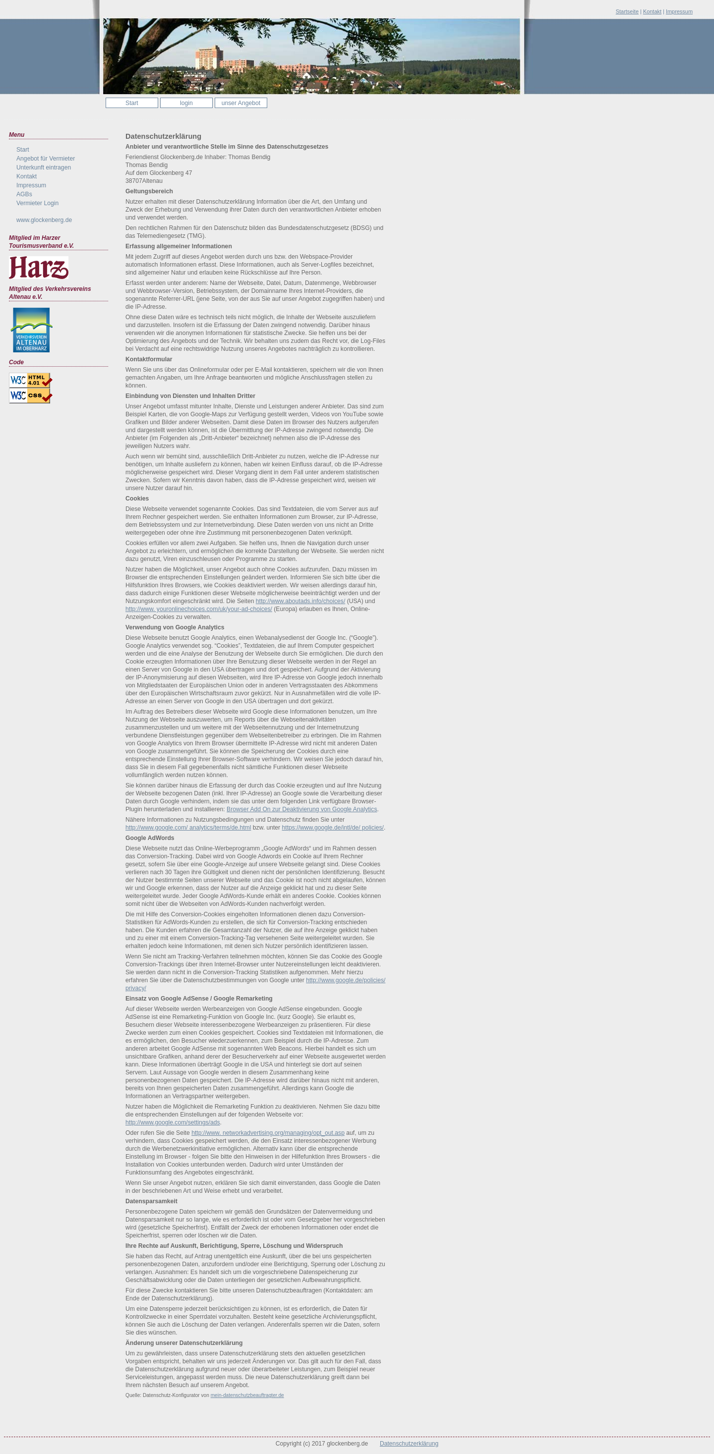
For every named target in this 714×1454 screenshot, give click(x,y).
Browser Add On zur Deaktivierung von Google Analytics (302, 809)
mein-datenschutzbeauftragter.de (247, 1395)
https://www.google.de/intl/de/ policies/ (333, 827)
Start (131, 103)
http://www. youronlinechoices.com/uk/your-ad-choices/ (198, 609)
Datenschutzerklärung (409, 1443)
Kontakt (652, 11)
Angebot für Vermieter (45, 158)
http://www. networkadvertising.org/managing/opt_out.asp (268, 1132)
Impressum (679, 11)
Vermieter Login (37, 203)
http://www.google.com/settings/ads (172, 1122)
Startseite (627, 11)
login (186, 103)
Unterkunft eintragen (43, 167)
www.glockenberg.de (44, 220)
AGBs (24, 194)
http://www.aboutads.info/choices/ (300, 601)
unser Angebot (241, 103)
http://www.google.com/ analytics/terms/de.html (188, 827)
